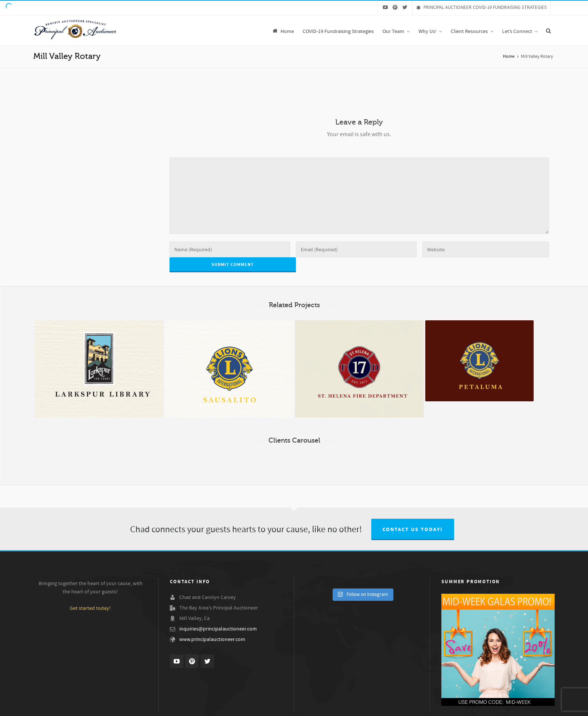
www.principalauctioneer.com (212, 639)
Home (508, 56)
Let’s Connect (542, 706)
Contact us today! (412, 529)
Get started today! (90, 608)
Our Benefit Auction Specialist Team (362, 706)
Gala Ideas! (513, 706)
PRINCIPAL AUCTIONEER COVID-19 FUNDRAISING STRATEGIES (481, 8)
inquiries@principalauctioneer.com (218, 629)
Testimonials (444, 706)
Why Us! (237, 706)
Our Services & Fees (480, 706)
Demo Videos (414, 706)
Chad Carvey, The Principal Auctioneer (287, 706)
